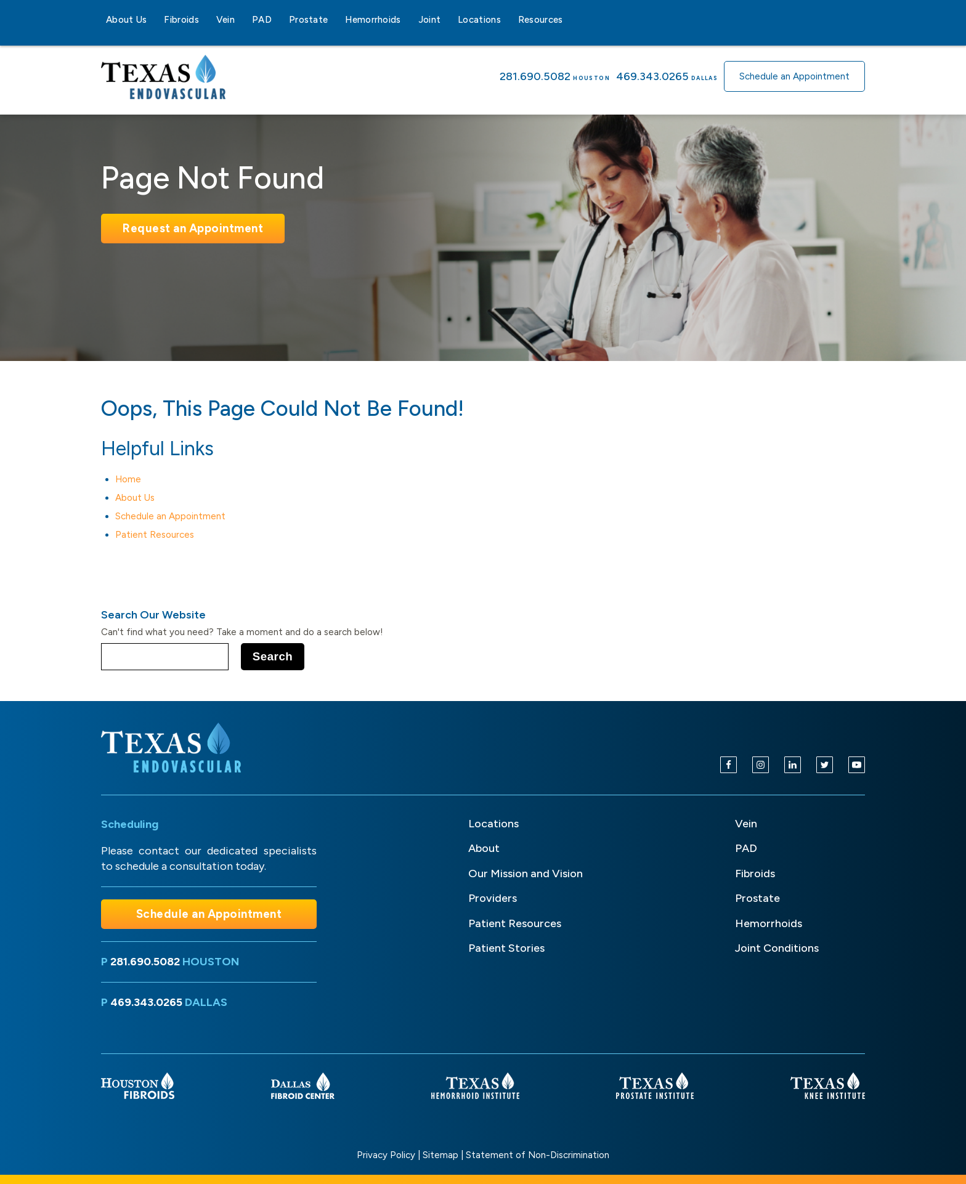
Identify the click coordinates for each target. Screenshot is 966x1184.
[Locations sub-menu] (508, 19)
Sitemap (440, 1155)
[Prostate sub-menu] (335, 19)
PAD (262, 19)
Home (128, 479)
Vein (225, 19)
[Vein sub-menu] (242, 19)
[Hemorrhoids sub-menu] (408, 19)
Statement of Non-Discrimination (537, 1155)
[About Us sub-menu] (154, 19)
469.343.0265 (652, 76)
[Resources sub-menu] (570, 19)
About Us (126, 19)
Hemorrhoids (372, 19)
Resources (540, 19)
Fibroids (181, 19)
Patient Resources (154, 534)
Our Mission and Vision (525, 873)
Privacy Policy (386, 1155)
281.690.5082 (535, 76)
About (484, 848)
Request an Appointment (193, 228)
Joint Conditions (777, 948)
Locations (479, 19)
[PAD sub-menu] (279, 19)
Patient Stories (506, 948)
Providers (492, 898)
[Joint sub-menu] (447, 19)
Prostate (308, 19)
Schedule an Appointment (794, 76)
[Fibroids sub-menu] (206, 19)
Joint (429, 19)
